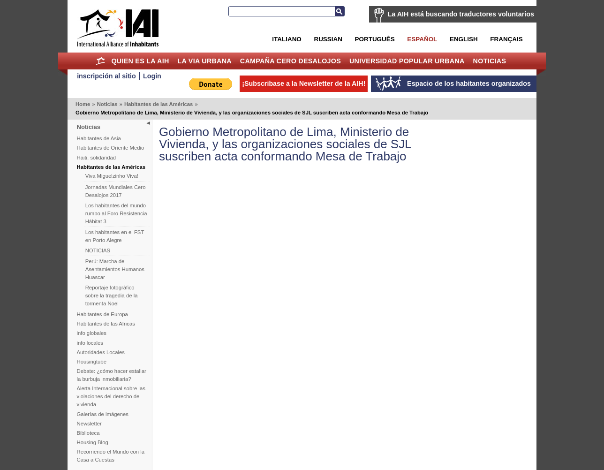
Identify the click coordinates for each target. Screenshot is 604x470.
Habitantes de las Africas (106, 323)
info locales (90, 343)
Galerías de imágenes (103, 414)
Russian (328, 39)
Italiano (286, 39)
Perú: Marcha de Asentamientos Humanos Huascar (114, 269)
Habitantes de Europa (102, 314)
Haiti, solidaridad (96, 157)
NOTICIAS (97, 250)
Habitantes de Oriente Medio (110, 148)
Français (506, 39)
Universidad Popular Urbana (407, 61)
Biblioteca (88, 433)
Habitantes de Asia (99, 138)
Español (422, 39)
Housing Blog (92, 442)
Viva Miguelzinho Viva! (111, 176)
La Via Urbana (205, 61)
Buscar (339, 11)
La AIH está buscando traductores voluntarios (461, 14)
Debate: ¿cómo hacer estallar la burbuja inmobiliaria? (111, 375)
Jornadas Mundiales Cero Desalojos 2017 (115, 191)
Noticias (489, 61)
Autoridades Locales (101, 352)
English (464, 39)
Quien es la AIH (140, 61)
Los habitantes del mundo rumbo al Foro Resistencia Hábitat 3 (116, 213)
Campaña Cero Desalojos (290, 61)
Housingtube (91, 361)
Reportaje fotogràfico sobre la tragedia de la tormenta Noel (111, 295)
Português (375, 39)
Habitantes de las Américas (158, 104)
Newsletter (89, 423)
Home (100, 61)
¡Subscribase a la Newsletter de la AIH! (303, 83)
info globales (91, 333)
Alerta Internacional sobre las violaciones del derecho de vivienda (111, 396)
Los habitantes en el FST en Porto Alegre (114, 236)
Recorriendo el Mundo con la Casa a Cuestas (110, 455)
